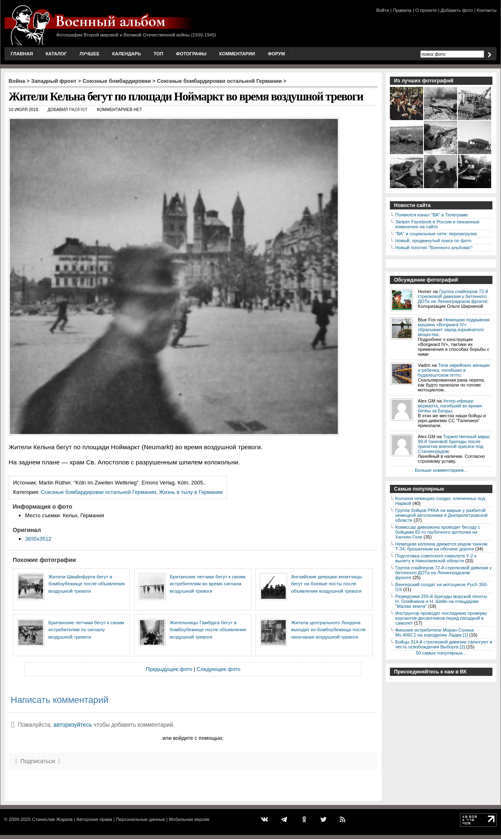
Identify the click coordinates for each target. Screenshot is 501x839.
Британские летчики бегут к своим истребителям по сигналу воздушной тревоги (86, 629)
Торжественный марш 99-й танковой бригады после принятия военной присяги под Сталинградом (454, 444)
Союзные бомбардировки (116, 81)
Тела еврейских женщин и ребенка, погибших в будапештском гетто (454, 370)
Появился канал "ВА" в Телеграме (431, 214)
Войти (382, 10)
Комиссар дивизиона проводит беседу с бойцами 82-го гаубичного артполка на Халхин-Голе (438, 532)
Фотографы (191, 53)
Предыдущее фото (169, 669)
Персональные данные (140, 819)
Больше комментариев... (441, 470)
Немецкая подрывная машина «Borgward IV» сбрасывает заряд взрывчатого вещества (454, 327)
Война (17, 81)
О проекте (426, 10)
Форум (276, 53)
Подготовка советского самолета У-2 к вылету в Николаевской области (435, 558)
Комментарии (237, 53)
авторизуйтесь (72, 724)
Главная (22, 53)
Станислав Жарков (52, 819)
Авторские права (94, 819)
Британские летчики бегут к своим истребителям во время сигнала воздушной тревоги (208, 583)
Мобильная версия (189, 819)
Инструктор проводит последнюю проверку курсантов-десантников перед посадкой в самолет (441, 618)
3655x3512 (38, 539)
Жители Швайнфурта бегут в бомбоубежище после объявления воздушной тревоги (86, 583)
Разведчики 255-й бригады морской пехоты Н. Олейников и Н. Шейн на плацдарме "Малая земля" (441, 601)
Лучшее (90, 53)
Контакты (486, 10)
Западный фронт (53, 81)
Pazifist (78, 109)
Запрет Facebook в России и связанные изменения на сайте (437, 224)
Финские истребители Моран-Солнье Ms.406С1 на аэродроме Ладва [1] (434, 632)
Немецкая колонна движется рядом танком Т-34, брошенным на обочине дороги (441, 546)
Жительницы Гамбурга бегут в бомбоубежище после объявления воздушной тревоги (208, 629)
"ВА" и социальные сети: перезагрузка (436, 233)
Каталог (56, 53)
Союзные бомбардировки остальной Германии (219, 81)
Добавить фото (457, 10)
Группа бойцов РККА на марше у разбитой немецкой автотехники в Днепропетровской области (441, 515)
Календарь (126, 53)
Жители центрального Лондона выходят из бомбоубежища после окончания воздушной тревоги (328, 629)
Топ (158, 53)
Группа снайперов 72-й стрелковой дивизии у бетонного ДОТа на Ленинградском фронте (453, 296)
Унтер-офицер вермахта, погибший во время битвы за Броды (450, 405)
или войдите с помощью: (192, 738)
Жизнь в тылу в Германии (191, 492)
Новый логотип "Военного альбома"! (434, 247)
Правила (402, 10)
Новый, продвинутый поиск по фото (433, 240)
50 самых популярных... (441, 652)
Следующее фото (219, 669)
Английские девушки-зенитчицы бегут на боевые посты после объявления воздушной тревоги (326, 583)
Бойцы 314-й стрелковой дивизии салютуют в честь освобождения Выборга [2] (443, 644)
